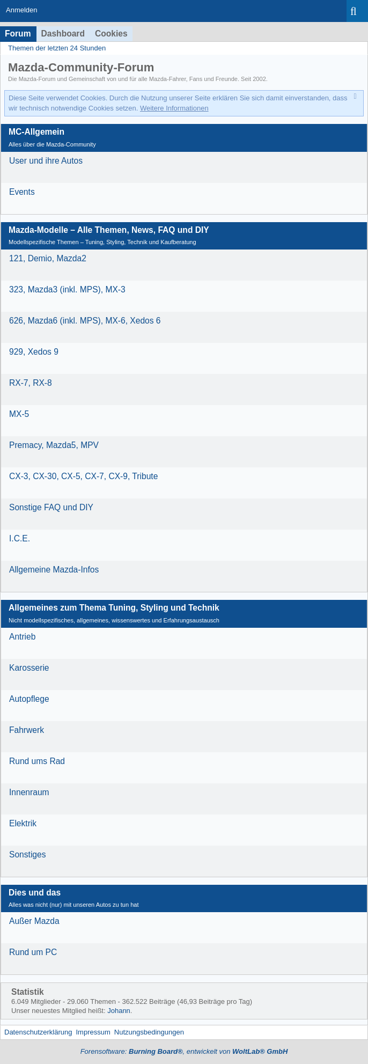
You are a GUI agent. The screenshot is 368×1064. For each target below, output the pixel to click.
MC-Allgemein (36, 131)
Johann (118, 1011)
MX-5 (19, 414)
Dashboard (63, 33)
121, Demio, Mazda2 (47, 258)
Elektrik (22, 823)
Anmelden (22, 10)
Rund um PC (33, 952)
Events (22, 191)
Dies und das (35, 892)
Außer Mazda (34, 921)
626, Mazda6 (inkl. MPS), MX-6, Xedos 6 (85, 320)
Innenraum (29, 792)
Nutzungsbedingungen (149, 1032)
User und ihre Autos (46, 160)
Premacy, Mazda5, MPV (54, 445)
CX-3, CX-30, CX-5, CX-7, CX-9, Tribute (83, 476)
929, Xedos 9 (33, 351)
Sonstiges (27, 854)
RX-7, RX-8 (30, 382)
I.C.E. (19, 538)
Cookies (111, 33)
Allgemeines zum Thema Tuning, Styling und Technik (114, 607)
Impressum (93, 1032)
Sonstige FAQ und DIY (51, 507)
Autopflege (29, 698)
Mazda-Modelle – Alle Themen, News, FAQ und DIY (109, 229)
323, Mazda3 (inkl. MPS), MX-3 (67, 289)
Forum (18, 33)
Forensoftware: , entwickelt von (184, 1051)
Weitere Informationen (174, 108)
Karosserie (29, 667)
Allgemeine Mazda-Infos (54, 569)
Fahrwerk (26, 730)
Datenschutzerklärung (38, 1032)
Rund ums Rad (37, 761)
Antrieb (22, 636)
